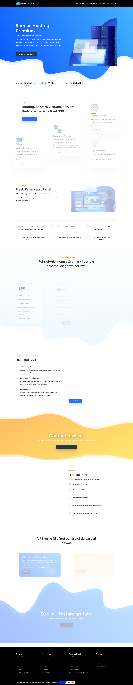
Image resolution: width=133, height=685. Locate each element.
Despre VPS (47, 660)
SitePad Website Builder (23, 672)
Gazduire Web (20, 656)
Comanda (76, 400)
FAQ (45, 666)
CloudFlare (19, 669)
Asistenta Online (101, 660)
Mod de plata (73, 656)
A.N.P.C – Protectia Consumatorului (79, 672)
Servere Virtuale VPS (92, 3)
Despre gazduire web (49, 656)
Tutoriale (46, 669)
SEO (18, 663)
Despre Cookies (74, 669)
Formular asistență (66, 447)
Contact (102, 3)
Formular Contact (101, 666)
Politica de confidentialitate (77, 663)
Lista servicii (29, 119)
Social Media (47, 663)
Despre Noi (100, 663)
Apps (18, 666)
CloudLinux (46, 672)
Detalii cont (110, 3)
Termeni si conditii (74, 666)
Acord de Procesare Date (76, 660)
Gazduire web (80, 3)
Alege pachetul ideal (26, 53)
